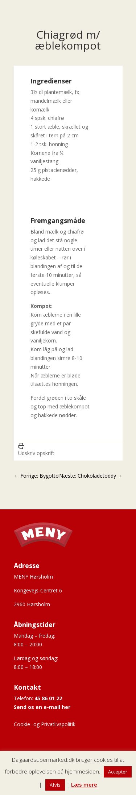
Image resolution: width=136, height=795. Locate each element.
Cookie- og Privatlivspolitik (44, 724)
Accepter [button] (117, 771)
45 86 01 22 (48, 698)
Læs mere (84, 784)
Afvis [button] (55, 785)
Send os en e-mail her (42, 707)
